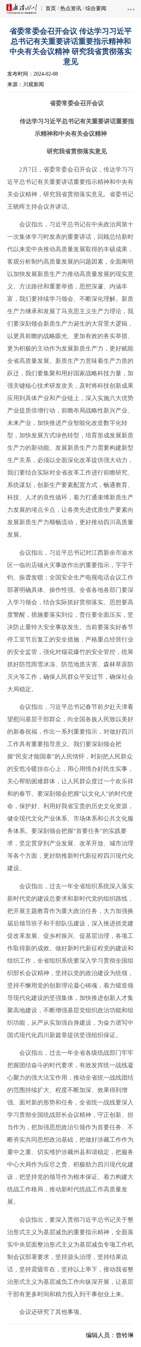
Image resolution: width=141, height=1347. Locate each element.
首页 (50, 8)
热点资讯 (70, 8)
